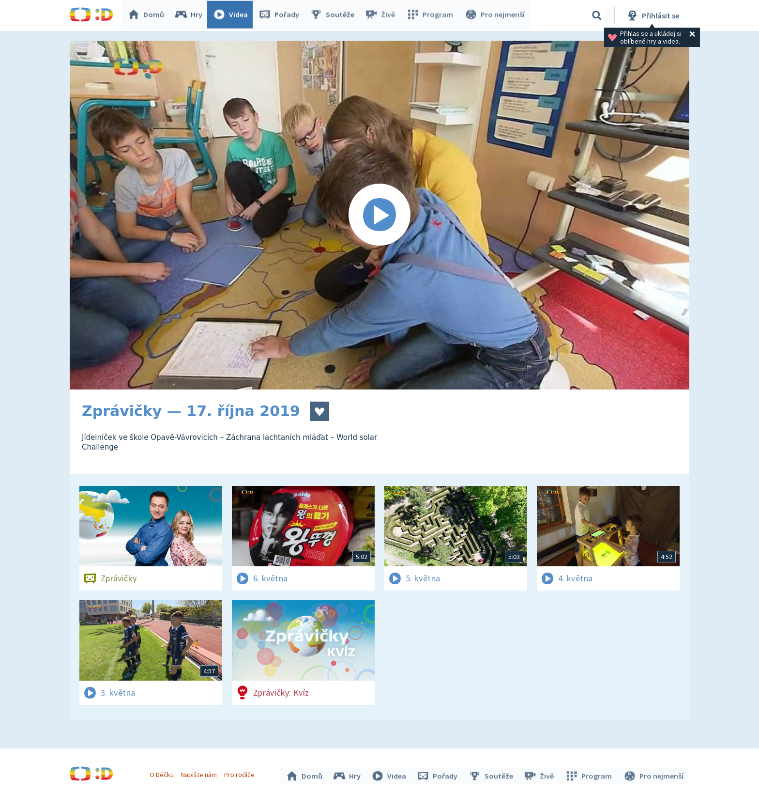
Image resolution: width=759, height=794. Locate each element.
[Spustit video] (379, 215)
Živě (381, 15)
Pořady (281, 15)
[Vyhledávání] (596, 15)
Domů (148, 15)
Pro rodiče (241, 773)
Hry (190, 15)
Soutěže (334, 15)
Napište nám (200, 773)
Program (431, 15)
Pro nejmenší (494, 15)
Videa (232, 15)
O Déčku (163, 773)
